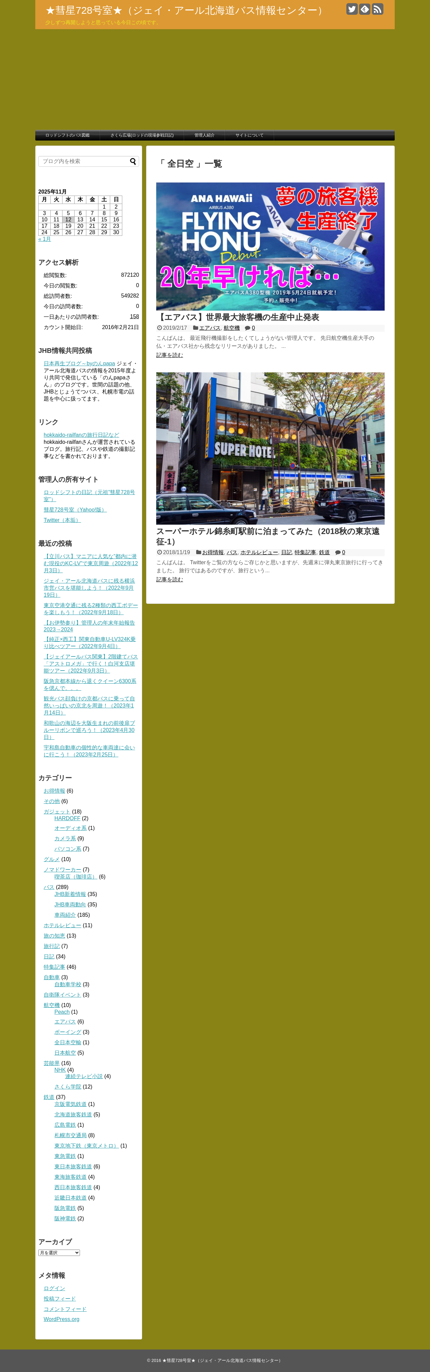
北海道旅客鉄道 (73, 1114)
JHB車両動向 (70, 904)
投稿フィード (60, 1299)
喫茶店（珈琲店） (75, 877)
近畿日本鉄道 (70, 1198)
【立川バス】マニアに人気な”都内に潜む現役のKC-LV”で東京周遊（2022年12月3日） (91, 563)
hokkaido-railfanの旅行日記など (81, 435)
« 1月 (44, 239)
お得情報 (213, 552)
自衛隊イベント (62, 995)
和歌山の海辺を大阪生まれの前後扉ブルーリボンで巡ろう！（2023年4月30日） (89, 730)
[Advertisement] (215, 79)
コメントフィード (65, 1309)
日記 (286, 552)
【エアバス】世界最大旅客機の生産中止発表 (237, 317)
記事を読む (169, 355)
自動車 (52, 977)
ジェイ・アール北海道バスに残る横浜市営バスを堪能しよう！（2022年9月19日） (89, 588)
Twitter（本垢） (62, 520)
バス (232, 552)
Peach (62, 1012)
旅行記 (52, 946)
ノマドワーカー (62, 870)
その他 (52, 801)
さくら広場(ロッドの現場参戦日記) (142, 135)
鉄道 (324, 552)
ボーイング (67, 1032)
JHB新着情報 (70, 894)
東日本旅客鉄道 (73, 1166)
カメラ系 (65, 838)
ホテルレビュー (259, 552)
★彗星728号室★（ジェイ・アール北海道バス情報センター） (186, 10)
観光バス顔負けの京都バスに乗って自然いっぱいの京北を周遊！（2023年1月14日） (89, 706)
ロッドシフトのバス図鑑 (67, 135)
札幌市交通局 (70, 1135)
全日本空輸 (67, 1042)
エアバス (210, 328)
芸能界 (52, 1063)
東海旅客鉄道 (70, 1177)
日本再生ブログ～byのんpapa (79, 363)
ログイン (54, 1288)
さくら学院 (67, 1087)
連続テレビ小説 (84, 1076)
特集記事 (305, 552)
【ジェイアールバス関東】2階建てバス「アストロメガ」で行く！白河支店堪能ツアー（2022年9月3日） (91, 664)
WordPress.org (61, 1319)
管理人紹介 (205, 135)
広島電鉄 (65, 1125)
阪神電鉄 (65, 1218)
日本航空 (65, 1053)
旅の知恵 (54, 936)
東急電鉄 (65, 1156)
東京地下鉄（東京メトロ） (86, 1146)
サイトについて (249, 135)
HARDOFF (67, 818)
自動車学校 (67, 984)
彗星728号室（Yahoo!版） (75, 510)
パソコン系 (67, 849)
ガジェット (57, 811)
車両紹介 (65, 915)
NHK (60, 1070)
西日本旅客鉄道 (73, 1187)
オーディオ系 (70, 828)
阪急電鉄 (65, 1208)
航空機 (232, 328)
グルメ (52, 859)
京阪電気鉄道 (70, 1104)
